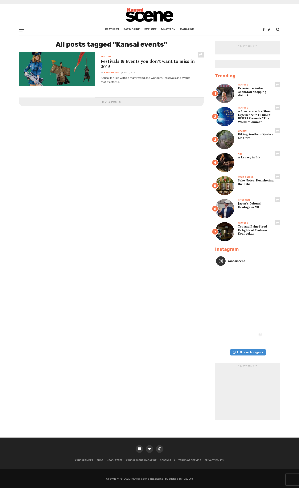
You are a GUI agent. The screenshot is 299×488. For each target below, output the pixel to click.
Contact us (167, 460)
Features (112, 29)
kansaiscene (111, 72)
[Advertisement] (247, 393)
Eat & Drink (132, 29)
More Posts (111, 101)
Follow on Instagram (248, 352)
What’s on (168, 29)
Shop (100, 460)
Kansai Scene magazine (141, 460)
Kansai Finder (84, 460)
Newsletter (115, 460)
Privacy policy (214, 460)
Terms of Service (189, 460)
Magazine (187, 29)
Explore (150, 29)
